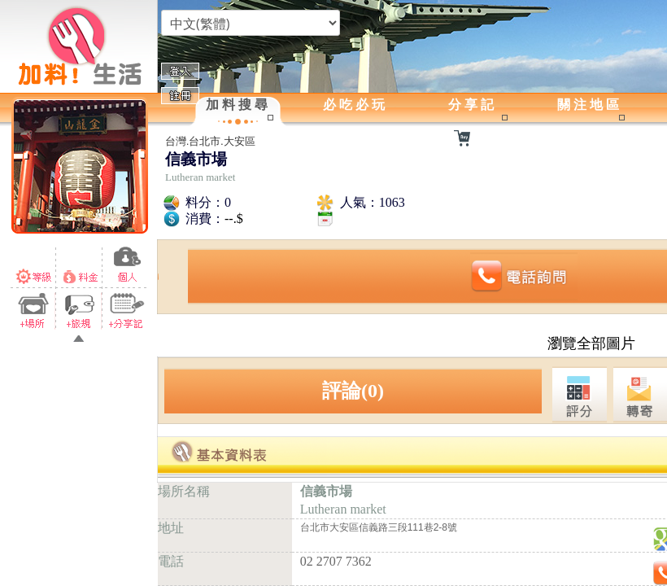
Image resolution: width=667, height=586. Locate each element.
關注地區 (589, 105)
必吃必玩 (355, 105)
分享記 (472, 105)
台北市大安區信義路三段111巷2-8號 (378, 527)
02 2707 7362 (336, 561)
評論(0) (353, 390)
